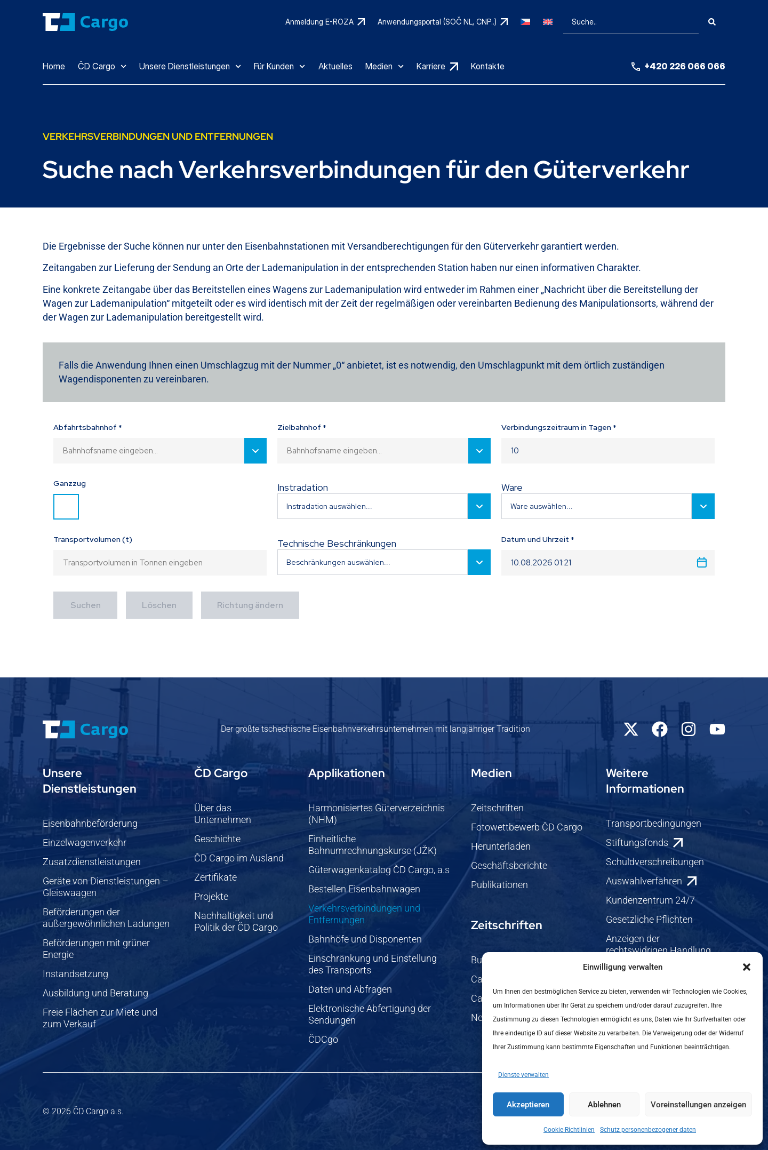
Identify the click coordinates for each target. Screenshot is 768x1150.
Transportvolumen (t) (92, 539)
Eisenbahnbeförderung (90, 823)
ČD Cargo (102, 66)
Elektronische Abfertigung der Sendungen (369, 1014)
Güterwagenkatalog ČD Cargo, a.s (379, 869)
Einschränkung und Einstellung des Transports (372, 964)
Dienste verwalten (523, 1075)
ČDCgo (323, 1039)
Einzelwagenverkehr (84, 842)
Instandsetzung (75, 973)
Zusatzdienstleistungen (92, 861)
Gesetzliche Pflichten (649, 919)
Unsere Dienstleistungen (190, 66)
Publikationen (499, 884)
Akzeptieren (528, 1104)
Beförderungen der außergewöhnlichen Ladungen (106, 917)
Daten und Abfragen (350, 989)
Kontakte (488, 66)
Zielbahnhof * (301, 427)
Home (54, 66)
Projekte (211, 896)
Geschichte (217, 838)
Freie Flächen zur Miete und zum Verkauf (100, 1018)
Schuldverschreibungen (655, 861)
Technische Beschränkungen (336, 543)
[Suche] (712, 22)
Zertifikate (215, 877)
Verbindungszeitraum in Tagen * (559, 427)
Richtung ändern (250, 605)
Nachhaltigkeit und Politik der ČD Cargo (236, 921)
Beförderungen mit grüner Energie (96, 948)
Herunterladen (501, 846)
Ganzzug (69, 483)
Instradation (302, 487)
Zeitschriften (497, 807)
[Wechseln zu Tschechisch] (525, 22)
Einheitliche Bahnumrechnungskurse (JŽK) (372, 844)
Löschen (159, 605)
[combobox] (631, 22)
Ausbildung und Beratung (95, 993)
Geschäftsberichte (509, 865)
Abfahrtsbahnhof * (87, 427)
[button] (746, 967)
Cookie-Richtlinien (569, 1129)
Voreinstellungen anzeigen (698, 1104)
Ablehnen (604, 1104)
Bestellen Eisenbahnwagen (364, 889)
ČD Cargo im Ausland (239, 858)
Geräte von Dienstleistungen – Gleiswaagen (106, 886)
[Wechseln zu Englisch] (548, 22)
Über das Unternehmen (222, 813)
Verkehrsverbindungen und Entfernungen (364, 914)
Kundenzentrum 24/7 (650, 900)
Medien (384, 66)
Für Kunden (279, 66)
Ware (512, 487)
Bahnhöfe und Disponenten (365, 939)
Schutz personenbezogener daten (648, 1129)
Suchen (85, 605)
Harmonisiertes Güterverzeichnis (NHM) (376, 813)
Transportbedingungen (653, 823)
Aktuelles (335, 66)
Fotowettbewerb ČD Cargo (526, 827)
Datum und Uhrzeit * (537, 539)
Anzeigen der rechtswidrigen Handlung (658, 944)
